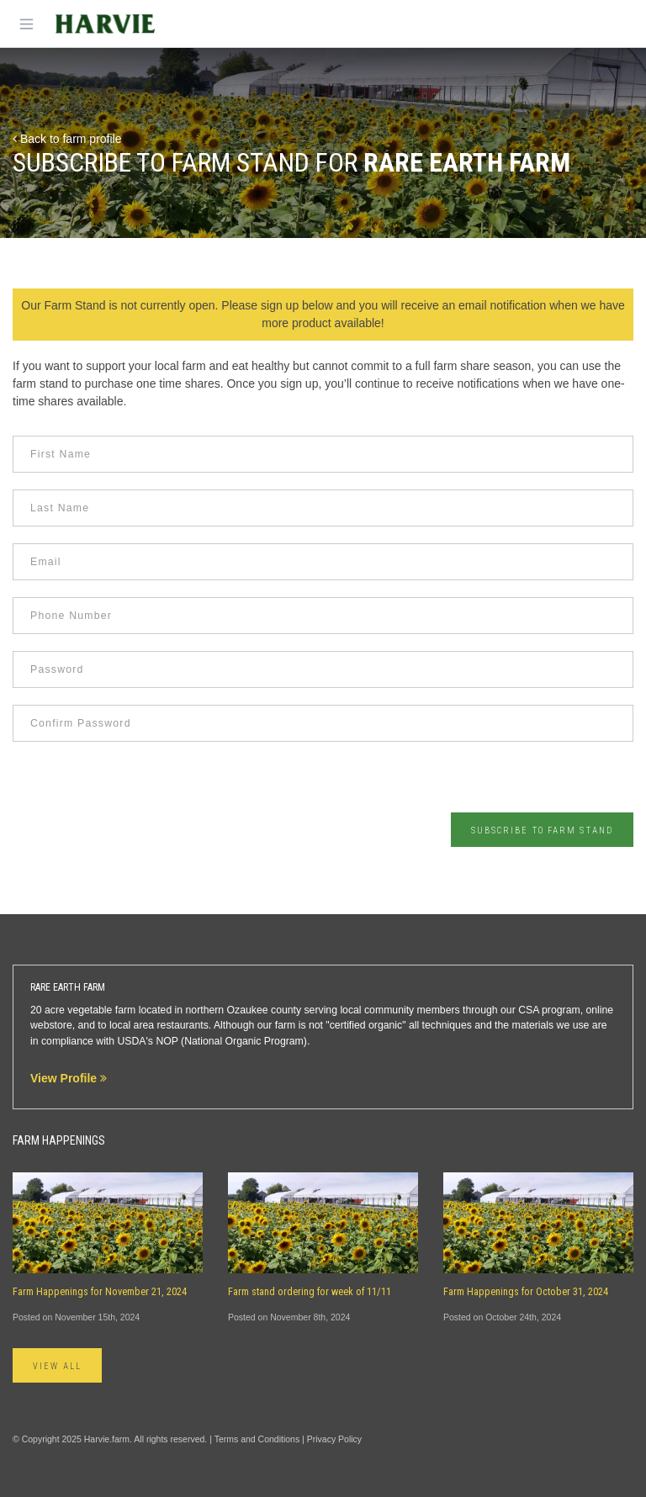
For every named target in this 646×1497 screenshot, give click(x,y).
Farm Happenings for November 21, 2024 (100, 1292)
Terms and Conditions (257, 1439)
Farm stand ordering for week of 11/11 (309, 1292)
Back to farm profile (67, 138)
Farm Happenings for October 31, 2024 (525, 1292)
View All (57, 1366)
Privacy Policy (334, 1439)
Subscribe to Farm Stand (542, 830)
